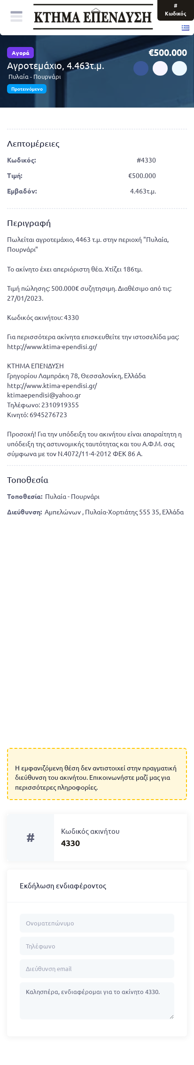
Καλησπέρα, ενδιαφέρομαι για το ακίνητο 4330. (97, 1000)
